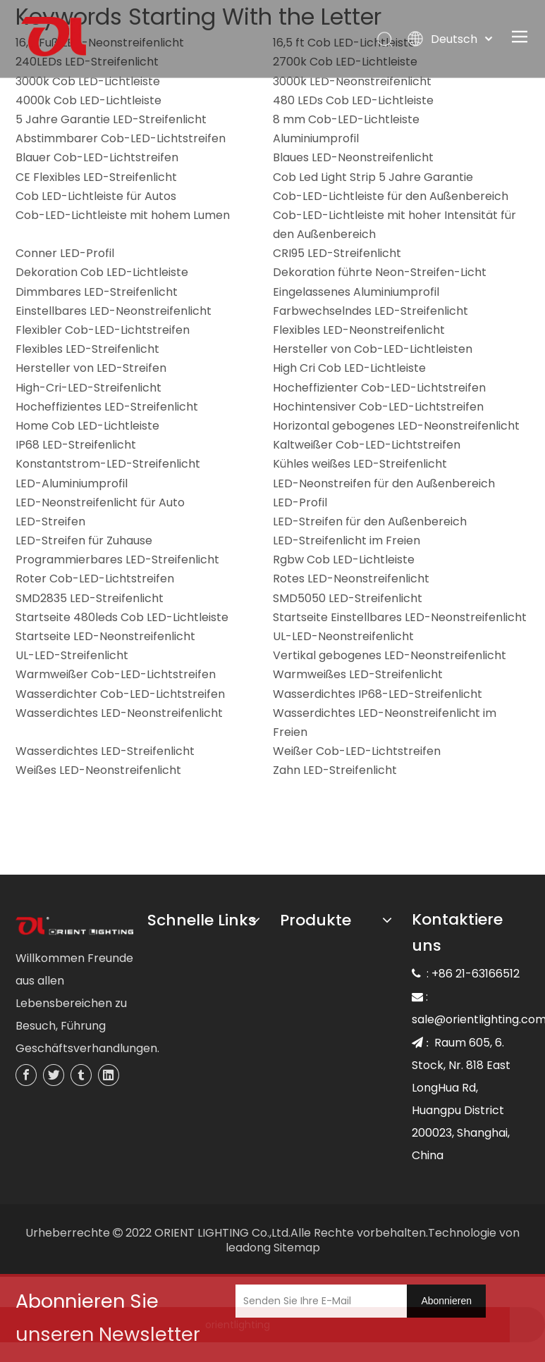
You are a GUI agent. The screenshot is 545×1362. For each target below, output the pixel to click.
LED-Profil (300, 502)
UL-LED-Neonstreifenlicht (343, 636)
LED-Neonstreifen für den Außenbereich (384, 483)
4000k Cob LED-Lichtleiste (88, 100)
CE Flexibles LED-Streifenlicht (96, 177)
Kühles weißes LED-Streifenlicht (360, 464)
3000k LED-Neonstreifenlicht (352, 81)
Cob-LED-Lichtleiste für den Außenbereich (390, 196)
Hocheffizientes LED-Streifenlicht (107, 407)
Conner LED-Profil (65, 253)
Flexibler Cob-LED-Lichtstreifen (103, 330)
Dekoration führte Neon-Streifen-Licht (379, 272)
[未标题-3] (75, 926)
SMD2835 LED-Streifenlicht (90, 598)
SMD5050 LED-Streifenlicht (347, 598)
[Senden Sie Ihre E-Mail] (331, 1301)
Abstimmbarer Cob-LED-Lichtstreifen (121, 138)
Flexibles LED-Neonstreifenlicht (359, 330)
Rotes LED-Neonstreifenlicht (351, 578)
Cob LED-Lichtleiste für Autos (96, 196)
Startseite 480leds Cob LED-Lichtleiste (122, 617)
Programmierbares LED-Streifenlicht (117, 559)
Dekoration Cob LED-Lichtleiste (102, 272)
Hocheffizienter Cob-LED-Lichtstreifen (379, 388)
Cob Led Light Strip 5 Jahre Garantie (373, 177)
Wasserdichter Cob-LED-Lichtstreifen (120, 694)
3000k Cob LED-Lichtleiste (88, 81)
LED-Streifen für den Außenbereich (370, 521)
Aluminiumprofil (316, 138)
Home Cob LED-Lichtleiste (87, 426)
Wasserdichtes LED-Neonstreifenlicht (119, 713)
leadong (248, 1247)
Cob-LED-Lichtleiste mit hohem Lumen (123, 215)
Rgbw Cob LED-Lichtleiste (344, 559)
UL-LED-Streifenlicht (72, 655)
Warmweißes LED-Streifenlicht (358, 674)
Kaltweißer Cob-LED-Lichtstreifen (366, 445)
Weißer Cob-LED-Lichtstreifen (357, 751)
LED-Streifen (50, 521)
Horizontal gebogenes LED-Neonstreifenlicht (396, 426)
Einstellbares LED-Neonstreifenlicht (114, 311)
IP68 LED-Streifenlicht (76, 445)
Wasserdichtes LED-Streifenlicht (105, 751)
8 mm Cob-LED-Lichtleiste (346, 119)
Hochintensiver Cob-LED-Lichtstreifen (378, 407)
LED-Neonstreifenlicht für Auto (100, 502)
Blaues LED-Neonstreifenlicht (353, 157)
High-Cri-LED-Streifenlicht (88, 388)
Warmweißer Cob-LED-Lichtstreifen (116, 674)
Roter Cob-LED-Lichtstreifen (95, 578)
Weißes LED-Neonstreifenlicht (98, 770)
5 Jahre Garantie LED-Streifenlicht (111, 119)
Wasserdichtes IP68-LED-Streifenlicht (377, 694)
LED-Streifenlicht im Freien (346, 540)
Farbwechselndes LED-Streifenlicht (370, 311)
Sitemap (297, 1247)
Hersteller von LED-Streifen (91, 368)
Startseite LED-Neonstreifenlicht (105, 636)
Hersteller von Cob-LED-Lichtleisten (372, 349)
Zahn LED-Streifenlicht (335, 770)
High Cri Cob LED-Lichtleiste (349, 368)
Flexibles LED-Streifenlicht (87, 349)
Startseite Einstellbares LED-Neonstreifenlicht (400, 617)
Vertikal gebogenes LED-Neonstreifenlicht (389, 655)
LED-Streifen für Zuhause (84, 540)
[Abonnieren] (446, 1301)
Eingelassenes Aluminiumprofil (356, 292)
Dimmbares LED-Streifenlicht (97, 292)
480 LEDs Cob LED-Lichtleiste (353, 100)
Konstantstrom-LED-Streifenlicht (108, 464)
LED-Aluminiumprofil (72, 483)
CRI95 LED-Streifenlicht (337, 253)
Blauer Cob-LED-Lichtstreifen (97, 157)
